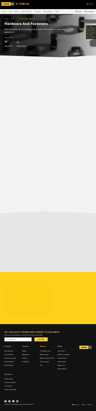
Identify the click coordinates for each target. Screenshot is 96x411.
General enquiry (8, 379)
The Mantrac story (45, 351)
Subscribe (41, 339)
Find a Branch (89, 11)
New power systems (10, 358)
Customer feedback (9, 382)
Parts (10, 11)
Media (57, 11)
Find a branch (8, 386)
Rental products (8, 365)
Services (16, 11)
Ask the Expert (62, 361)
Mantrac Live (61, 365)
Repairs (24, 351)
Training (24, 358)
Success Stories (62, 358)
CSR (41, 365)
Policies (89, 404)
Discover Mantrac (48, 11)
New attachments (9, 361)
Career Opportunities (10, 389)
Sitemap (83, 404)
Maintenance (25, 354)
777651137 (22, 4)
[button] (90, 4)
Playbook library (62, 369)
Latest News (61, 351)
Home (6, 18)
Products (4, 11)
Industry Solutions (26, 11)
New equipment (8, 351)
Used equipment (9, 354)
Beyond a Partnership (64, 354)
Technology (37, 11)
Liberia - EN (75, 404)
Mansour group (44, 354)
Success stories (44, 361)
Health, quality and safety (47, 358)
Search (78, 11)
